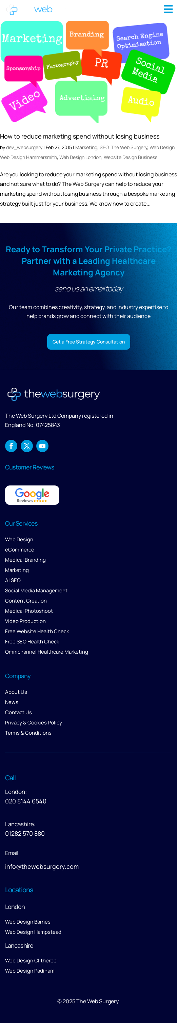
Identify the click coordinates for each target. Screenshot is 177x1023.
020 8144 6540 (25, 801)
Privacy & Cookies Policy (33, 722)
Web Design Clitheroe (31, 960)
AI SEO (13, 580)
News (11, 702)
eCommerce (19, 549)
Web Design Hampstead (33, 932)
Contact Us (18, 712)
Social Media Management (36, 590)
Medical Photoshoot (29, 610)
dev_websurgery (24, 147)
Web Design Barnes (28, 921)
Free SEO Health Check (32, 641)
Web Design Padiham (30, 970)
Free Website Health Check (37, 631)
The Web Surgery (129, 147)
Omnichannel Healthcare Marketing (46, 651)
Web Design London (80, 157)
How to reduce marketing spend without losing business (79, 136)
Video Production (25, 621)
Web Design (162, 147)
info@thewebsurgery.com (42, 866)
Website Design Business (130, 157)
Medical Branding (25, 559)
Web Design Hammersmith (28, 157)
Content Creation (26, 600)
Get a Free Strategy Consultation (89, 341)
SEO (104, 147)
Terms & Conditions (28, 732)
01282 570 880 (25, 833)
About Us (16, 692)
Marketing (86, 147)
